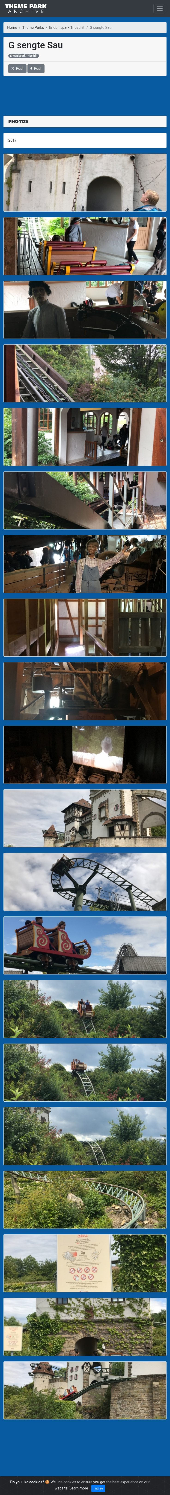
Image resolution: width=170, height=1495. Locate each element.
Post (17, 68)
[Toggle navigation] (159, 8)
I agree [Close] (98, 1488)
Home (12, 27)
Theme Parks (33, 27)
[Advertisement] (85, 93)
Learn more (78, 1488)
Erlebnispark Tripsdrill (66, 27)
